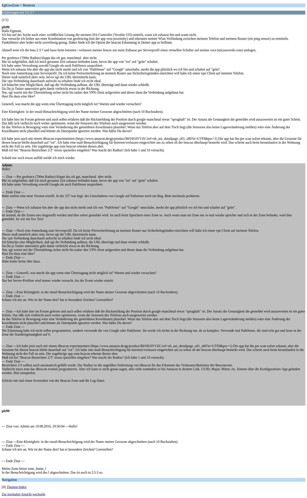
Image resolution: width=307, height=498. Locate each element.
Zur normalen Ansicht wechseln (23, 494)
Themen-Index (16, 487)
